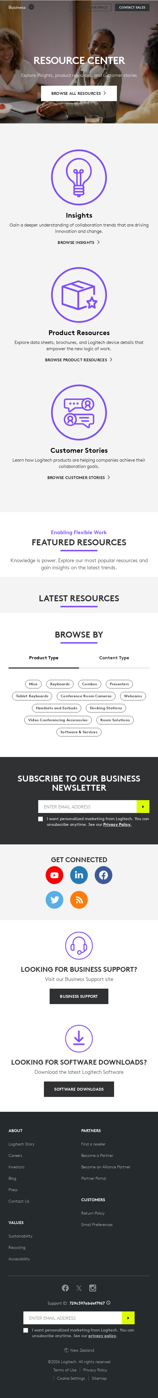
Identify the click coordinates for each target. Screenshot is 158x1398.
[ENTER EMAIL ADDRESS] (87, 806)
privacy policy (102, 1335)
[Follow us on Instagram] (92, 1288)
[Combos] (89, 684)
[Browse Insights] (79, 242)
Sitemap (99, 1378)
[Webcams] (133, 696)
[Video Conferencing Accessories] (58, 720)
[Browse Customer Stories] (79, 477)
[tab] (44, 656)
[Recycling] (17, 1247)
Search (138, 7)
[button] (22, 21)
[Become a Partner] (97, 1155)
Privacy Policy (95, 1370)
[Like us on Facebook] (65, 1288)
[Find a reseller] (93, 1144)
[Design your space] (91, 21)
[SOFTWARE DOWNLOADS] (79, 1089)
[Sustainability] (21, 1236)
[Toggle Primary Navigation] (151, 7)
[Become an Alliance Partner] (105, 1166)
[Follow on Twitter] (79, 1288)
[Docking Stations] (106, 708)
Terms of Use (64, 1370)
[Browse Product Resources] (79, 359)
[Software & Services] (79, 732)
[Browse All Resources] (79, 93)
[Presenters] (119, 684)
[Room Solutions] (115, 720)
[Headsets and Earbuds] (56, 708)
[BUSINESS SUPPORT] (79, 996)
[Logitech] (38, 7)
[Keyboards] (60, 684)
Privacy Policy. (117, 824)
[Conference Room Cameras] (86, 696)
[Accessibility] (19, 1258)
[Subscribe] (143, 806)
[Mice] (33, 684)
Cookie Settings (71, 1378)
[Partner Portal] (93, 1178)
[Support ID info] (108, 1303)
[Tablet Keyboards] (32, 696)
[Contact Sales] (132, 21)
